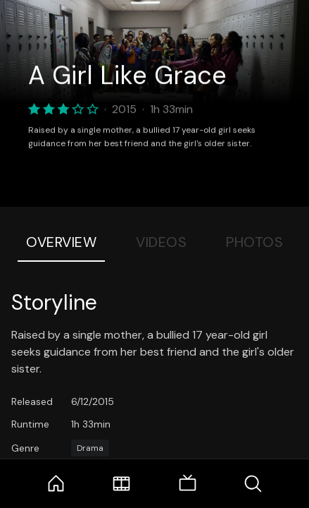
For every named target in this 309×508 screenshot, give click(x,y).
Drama (90, 448)
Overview (61, 242)
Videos (161, 242)
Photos (254, 242)
